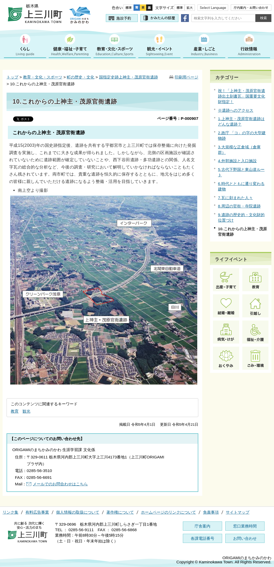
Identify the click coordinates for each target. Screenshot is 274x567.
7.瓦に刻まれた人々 (235, 197)
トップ (12, 77)
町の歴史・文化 (80, 77)
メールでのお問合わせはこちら (60, 484)
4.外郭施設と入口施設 (237, 161)
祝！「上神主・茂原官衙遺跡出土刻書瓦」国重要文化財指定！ (241, 96)
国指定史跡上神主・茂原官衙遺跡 (128, 77)
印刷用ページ (186, 77)
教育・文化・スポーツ (42, 77)
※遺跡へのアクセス (235, 110)
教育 (15, 411)
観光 (26, 411)
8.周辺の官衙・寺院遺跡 (239, 206)
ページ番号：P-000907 (177, 118)
